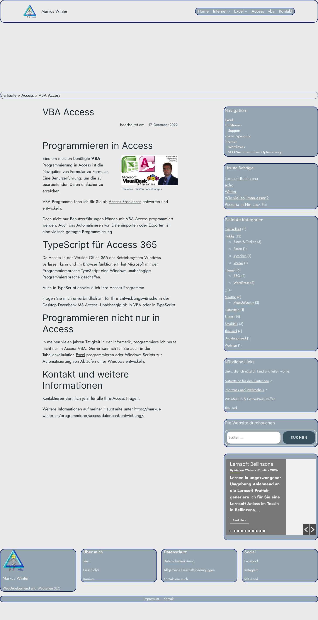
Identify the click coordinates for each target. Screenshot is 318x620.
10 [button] (264, 531)
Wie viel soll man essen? (247, 198)
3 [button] (238, 531)
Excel (80, 355)
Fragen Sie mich (57, 298)
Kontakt (169, 598)
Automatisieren (89, 225)
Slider (229, 316)
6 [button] (249, 531)
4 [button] (241, 531)
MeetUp (230, 297)
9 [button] (260, 531)
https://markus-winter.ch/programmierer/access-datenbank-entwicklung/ (102, 412)
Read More (239, 520)
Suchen (299, 437)
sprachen (240, 255)
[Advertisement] (159, 57)
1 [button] (230, 531)
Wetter (230, 191)
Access (27, 95)
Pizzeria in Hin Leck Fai (246, 204)
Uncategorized (235, 338)
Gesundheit (233, 229)
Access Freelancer (125, 201)
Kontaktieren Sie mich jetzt (66, 398)
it (225, 289)
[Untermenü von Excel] (246, 11)
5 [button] (245, 531)
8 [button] (256, 531)
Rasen (237, 248)
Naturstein (232, 309)
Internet (230, 270)
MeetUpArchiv (243, 302)
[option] (271, 497)
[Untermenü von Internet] (228, 11)
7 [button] (253, 531)
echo (229, 185)
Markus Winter (54, 11)
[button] (306, 529)
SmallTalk (231, 323)
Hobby (230, 236)
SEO (236, 275)
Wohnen (231, 345)
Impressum (151, 598)
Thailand (231, 331)
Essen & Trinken (244, 241)
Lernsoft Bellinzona (241, 178)
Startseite (8, 95)
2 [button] (234, 531)
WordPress (241, 282)
